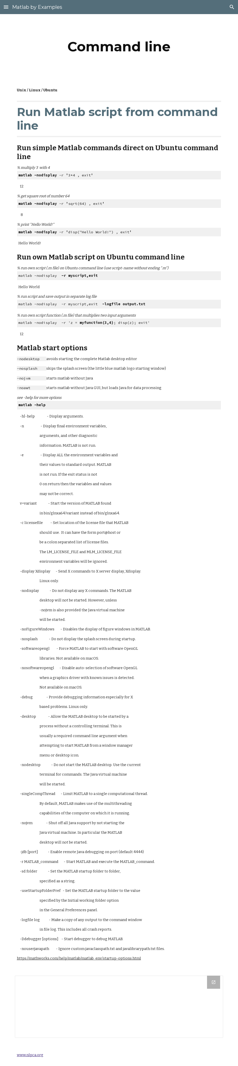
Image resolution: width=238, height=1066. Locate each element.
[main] (119, 46)
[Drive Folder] (119, 1007)
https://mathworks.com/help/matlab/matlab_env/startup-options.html (79, 958)
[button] (6, 7)
